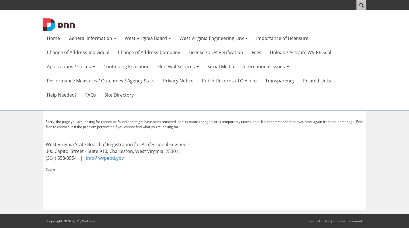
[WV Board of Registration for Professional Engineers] (60, 24)
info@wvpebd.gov (105, 158)
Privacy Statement (347, 221)
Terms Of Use (319, 221)
